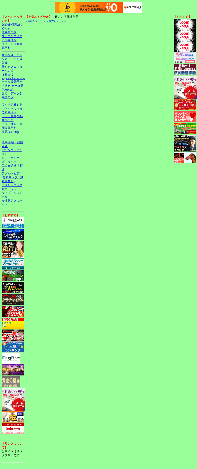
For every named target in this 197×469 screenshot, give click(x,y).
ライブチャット (12, 192)
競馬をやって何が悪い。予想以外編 (12, 59)
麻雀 (5, 146)
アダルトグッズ (12, 185)
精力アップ (9, 189)
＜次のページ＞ (56, 21)
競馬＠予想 (9, 32)
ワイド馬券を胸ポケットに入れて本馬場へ (12, 108)
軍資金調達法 (10, 165)
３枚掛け (8, 74)
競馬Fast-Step (10, 131)
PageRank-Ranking (13, 78)
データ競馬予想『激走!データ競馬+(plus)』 (12, 85)
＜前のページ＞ (35, 21)
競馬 (5, 142)
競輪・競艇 (15, 142)
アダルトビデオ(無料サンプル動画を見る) (12, 177)
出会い (6, 196)
